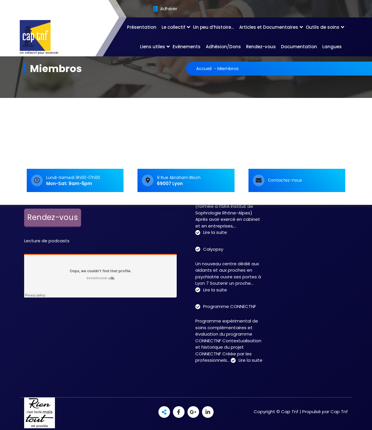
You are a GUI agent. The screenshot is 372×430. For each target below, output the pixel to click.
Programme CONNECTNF (229, 306)
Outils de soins (322, 27)
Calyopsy (213, 249)
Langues (332, 47)
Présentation (141, 27)
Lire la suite (215, 232)
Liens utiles (152, 47)
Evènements (187, 47)
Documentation (299, 47)
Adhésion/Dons (223, 47)
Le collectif (173, 27)
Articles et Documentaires (268, 27)
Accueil (204, 68)
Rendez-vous (261, 47)
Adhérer (165, 9)
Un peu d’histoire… (213, 27)
